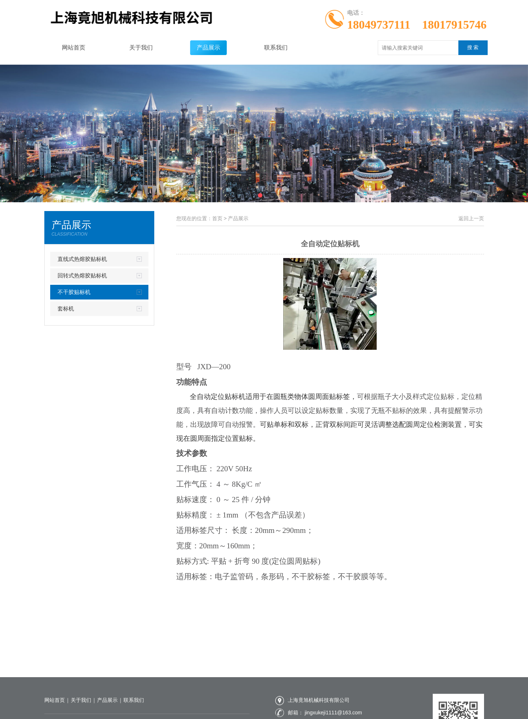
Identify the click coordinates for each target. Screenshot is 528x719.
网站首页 (63, 47)
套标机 (66, 308)
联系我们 (266, 47)
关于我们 (131, 47)
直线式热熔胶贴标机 (82, 259)
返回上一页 (471, 218)
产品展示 (198, 47)
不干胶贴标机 (74, 292)
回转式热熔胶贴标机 (82, 275)
